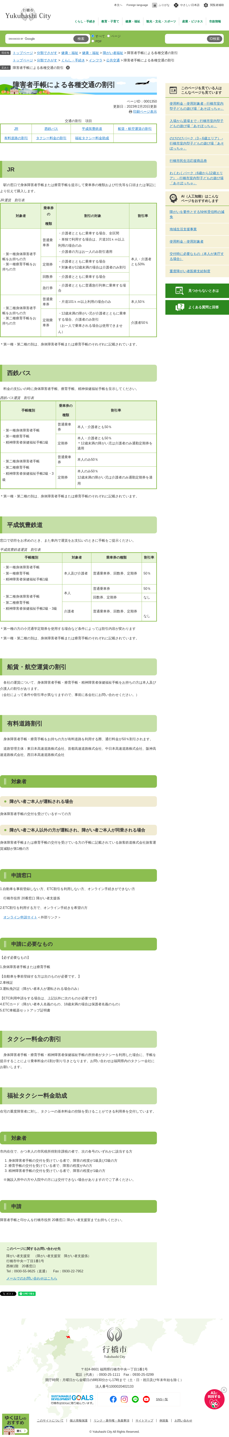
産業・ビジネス (192, 21)
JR (16, 129)
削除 (68, 68)
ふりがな (164, 5)
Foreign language (137, 5)
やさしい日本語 (190, 5)
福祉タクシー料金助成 (92, 138)
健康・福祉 (132, 21)
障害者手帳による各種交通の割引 (38, 68)
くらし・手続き (84, 21)
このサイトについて (50, 1420)
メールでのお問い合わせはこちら (31, 1278)
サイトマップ (144, 1420)
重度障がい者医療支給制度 (190, 271)
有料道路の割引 (16, 138)
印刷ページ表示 (145, 111)
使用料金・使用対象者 (187, 241)
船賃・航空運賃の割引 (135, 129)
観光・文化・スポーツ (161, 21)
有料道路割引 (25, 723)
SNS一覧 (162, 1399)
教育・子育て (110, 21)
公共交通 (113, 60)
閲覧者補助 (217, 5)
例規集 (163, 1420)
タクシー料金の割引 (51, 138)
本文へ (118, 5)
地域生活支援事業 (183, 229)
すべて (100, 36)
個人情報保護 (79, 1420)
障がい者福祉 (113, 53)
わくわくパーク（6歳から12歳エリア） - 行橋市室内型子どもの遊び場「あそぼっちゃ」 (196, 178)
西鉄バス (51, 129)
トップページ (23, 53)
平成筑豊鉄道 (92, 129)
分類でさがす (47, 53)
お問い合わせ (183, 1420)
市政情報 (215, 21)
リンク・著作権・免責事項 (111, 1420)
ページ (116, 36)
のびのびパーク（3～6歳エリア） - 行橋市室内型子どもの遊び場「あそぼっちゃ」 (197, 143)
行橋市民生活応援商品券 (188, 161)
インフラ (95, 60)
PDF (98, 41)
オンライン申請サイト (20, 917)
